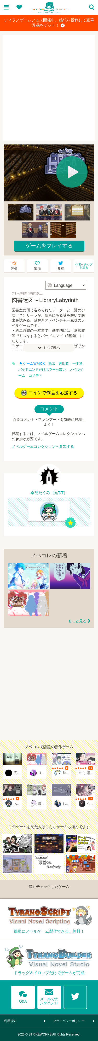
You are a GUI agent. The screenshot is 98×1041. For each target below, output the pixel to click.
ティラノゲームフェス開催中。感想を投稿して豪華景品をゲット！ (49, 23)
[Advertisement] (49, 88)
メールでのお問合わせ (49, 995)
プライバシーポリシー (68, 1021)
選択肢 (64, 363)
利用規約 (10, 1021)
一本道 (77, 363)
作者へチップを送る (84, 266)
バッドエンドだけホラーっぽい (42, 369)
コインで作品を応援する (49, 393)
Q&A (23, 996)
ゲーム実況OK (32, 363)
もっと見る (77, 621)
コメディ (35, 375)
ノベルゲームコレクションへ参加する (43, 446)
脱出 (51, 363)
